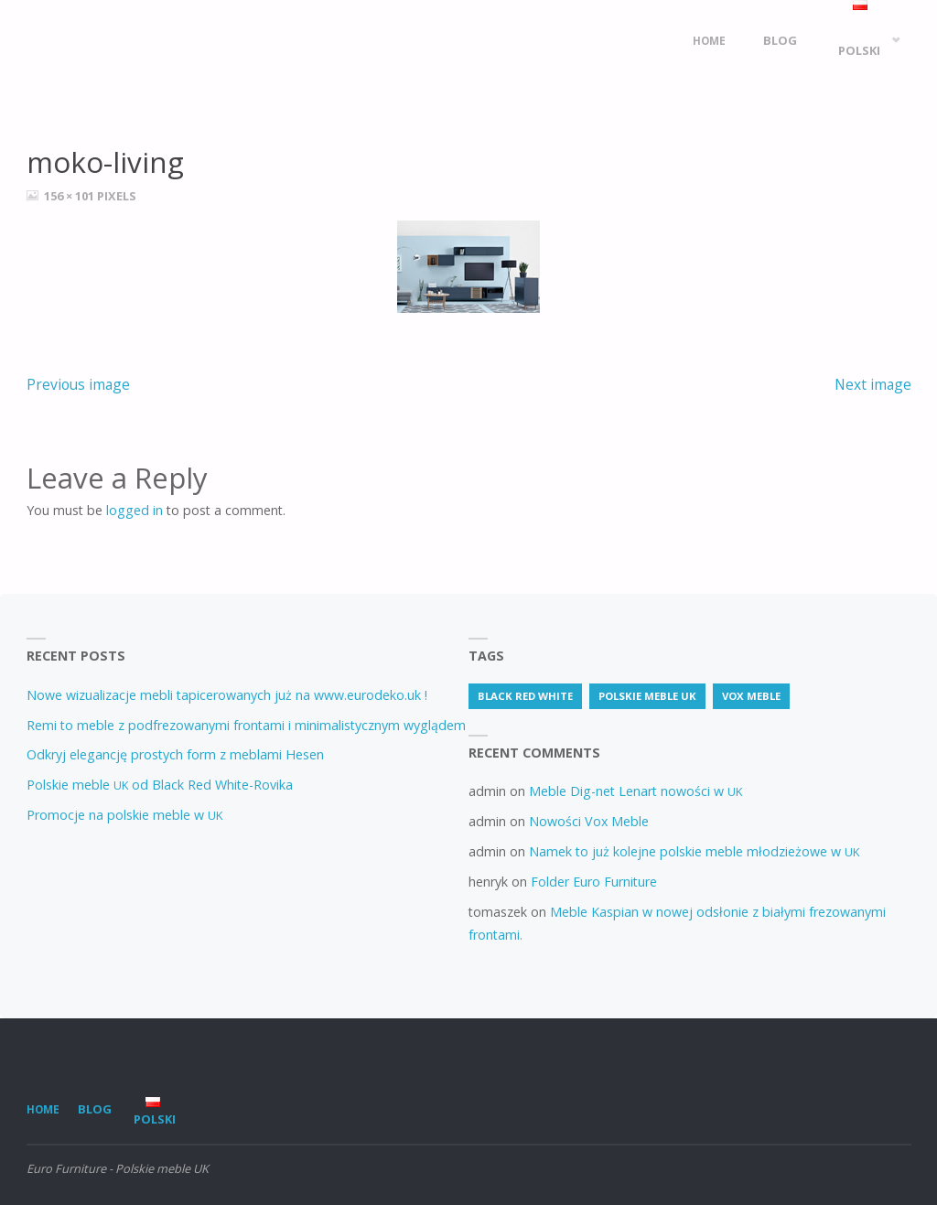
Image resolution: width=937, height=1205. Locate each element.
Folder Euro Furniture (594, 881)
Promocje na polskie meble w (124, 814)
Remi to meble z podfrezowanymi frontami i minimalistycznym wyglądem (246, 725)
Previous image (78, 384)
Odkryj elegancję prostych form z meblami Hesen (175, 754)
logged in (134, 510)
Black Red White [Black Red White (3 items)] (525, 696)
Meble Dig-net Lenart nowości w (635, 791)
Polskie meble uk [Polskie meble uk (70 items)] (647, 696)
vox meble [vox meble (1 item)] (751, 696)
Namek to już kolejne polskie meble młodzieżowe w (694, 851)
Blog (95, 1109)
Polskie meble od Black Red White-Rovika (160, 784)
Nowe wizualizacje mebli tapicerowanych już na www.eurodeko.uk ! (227, 695)
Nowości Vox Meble (589, 821)
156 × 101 (70, 196)
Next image (873, 384)
